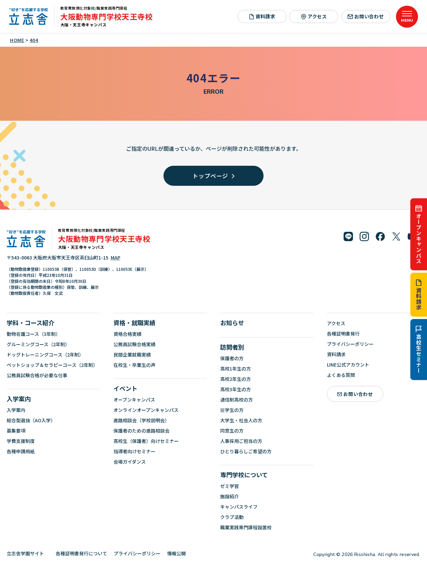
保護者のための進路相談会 (141, 430)
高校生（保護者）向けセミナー (146, 441)
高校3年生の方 (235, 389)
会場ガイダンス (129, 461)
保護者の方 (232, 358)
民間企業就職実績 (132, 354)
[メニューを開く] (407, 17)
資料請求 (419, 294)
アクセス (314, 16)
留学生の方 (232, 410)
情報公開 (179, 553)
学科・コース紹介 (30, 322)
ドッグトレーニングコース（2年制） (45, 354)
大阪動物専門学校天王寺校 (106, 16)
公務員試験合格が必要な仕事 (37, 375)
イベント (125, 388)
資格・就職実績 (134, 322)
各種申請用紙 (21, 451)
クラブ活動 (232, 517)
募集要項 (16, 430)
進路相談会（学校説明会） (141, 420)
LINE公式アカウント (348, 364)
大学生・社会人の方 (241, 420)
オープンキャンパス (419, 234)
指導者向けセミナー (134, 451)
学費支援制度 (21, 441)
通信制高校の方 (236, 399)
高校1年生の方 (235, 368)
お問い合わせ (366, 16)
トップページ (213, 175)
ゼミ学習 (229, 486)
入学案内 (19, 398)
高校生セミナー (419, 349)
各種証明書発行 (343, 333)
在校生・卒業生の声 (134, 365)
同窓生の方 (232, 430)
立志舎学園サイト (28, 553)
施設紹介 (229, 496)
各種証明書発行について (81, 553)
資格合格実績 (127, 334)
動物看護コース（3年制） (33, 334)
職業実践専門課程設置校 (246, 527)
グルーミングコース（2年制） (38, 344)
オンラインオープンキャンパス (145, 410)
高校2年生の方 (235, 379)
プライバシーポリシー (350, 344)
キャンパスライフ (239, 506)
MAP (115, 257)
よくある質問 (341, 375)
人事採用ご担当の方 (241, 441)
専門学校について (244, 474)
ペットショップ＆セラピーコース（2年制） (52, 365)
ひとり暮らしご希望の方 (246, 451)
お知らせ (232, 322)
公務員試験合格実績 (134, 344)
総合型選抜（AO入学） (31, 420)
